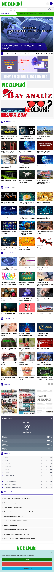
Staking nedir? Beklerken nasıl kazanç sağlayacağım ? (27, 217)
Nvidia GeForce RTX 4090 (8, 180)
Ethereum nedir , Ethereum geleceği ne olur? (26, 203)
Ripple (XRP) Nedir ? (6, 217)
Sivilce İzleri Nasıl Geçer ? (26, 268)
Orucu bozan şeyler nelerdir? (9, 313)
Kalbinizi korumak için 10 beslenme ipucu (26, 363)
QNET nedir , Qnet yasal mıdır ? (7, 203)
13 (33, 53)
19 (49, 53)
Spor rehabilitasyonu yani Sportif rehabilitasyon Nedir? (9, 283)
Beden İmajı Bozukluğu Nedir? (25, 314)
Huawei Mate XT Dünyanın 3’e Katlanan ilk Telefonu (8, 152)
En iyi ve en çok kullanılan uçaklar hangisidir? (44, 314)
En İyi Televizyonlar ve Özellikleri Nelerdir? (25, 166)
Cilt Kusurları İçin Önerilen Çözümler (44, 268)
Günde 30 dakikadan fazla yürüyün (26, 349)
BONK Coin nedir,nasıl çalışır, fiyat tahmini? (25, 248)
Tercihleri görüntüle (27, 568)
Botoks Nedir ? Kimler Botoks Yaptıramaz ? (9, 334)
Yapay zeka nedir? (42, 166)
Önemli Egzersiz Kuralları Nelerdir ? (8, 378)
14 (36, 53)
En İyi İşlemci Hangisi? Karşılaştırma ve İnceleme (26, 137)
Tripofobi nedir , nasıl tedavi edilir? (44, 299)
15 (38, 53)
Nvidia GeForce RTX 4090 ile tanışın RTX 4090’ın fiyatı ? (45, 379)
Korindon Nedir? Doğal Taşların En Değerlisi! (25, 299)
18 (46, 53)
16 (41, 53)
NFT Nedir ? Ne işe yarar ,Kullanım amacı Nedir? (44, 217)
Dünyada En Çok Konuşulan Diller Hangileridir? (26, 283)
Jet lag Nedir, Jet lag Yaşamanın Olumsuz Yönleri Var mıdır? (45, 284)
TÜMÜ (14, 121)
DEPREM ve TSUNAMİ (43, 348)
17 (44, 53)
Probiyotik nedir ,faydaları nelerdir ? (8, 299)
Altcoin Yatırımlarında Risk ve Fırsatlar (8, 232)
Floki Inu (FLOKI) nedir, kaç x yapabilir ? (9, 248)
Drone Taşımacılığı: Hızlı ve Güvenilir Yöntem (8, 166)
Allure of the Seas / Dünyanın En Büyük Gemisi (44, 363)
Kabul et (27, 559)
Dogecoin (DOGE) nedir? (43, 202)
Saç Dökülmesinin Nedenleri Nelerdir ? (9, 363)
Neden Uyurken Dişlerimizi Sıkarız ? (26, 378)
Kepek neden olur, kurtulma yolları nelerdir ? (8, 349)
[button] (51, 552)
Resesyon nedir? (41, 248)
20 (52, 53)
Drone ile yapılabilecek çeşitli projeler (25, 181)
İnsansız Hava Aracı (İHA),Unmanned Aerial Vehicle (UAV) (43, 182)
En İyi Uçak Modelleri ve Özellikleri (43, 137)
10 (25, 53)
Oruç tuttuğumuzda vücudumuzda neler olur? (26, 334)
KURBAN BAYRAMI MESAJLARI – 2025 (42, 334)
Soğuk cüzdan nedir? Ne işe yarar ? (45, 232)
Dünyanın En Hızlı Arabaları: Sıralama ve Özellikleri (9, 137)
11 (28, 53)
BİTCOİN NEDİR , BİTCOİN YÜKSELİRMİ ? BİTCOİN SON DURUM (26, 233)
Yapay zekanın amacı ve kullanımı (25, 152)
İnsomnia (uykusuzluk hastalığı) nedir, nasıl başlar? (32, 13)
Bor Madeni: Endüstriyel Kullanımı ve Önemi (43, 152)
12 (31, 53)
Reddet (27, 564)
